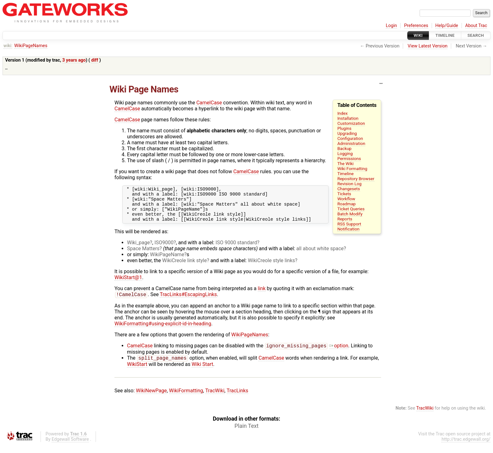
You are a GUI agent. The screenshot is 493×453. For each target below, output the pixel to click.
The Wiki (345, 163)
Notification (348, 228)
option (338, 353)
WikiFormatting (186, 399)
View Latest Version (428, 46)
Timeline (445, 35)
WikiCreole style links (271, 267)
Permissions (349, 158)
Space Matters (143, 255)
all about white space (320, 255)
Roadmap (346, 203)
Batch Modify (350, 213)
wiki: (8, 45)
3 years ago (74, 60)
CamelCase (209, 103)
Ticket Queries (351, 208)
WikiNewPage (151, 399)
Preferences (416, 25)
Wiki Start (202, 373)
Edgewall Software (70, 447)
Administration (351, 143)
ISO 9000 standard (236, 249)
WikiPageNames (30, 45)
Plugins (344, 128)
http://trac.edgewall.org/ (465, 447)
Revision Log (349, 183)
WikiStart (137, 373)
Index (342, 113)
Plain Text (246, 434)
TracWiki (214, 399)
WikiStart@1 (128, 284)
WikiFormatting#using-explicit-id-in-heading (162, 331)
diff (94, 60)
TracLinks (237, 399)
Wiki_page (138, 249)
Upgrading (347, 133)
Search (476, 35)
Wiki (418, 35)
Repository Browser (355, 178)
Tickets (344, 193)
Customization (351, 123)
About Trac (476, 25)
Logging (345, 153)
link (262, 295)
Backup (344, 148)
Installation (347, 118)
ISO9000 (164, 249)
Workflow (346, 198)
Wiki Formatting (352, 168)
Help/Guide (446, 25)
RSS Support (349, 223)
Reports (344, 218)
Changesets (348, 188)
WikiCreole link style (184, 267)
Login (391, 25)
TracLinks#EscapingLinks (188, 302)
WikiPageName (167, 261)
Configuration (350, 138)
